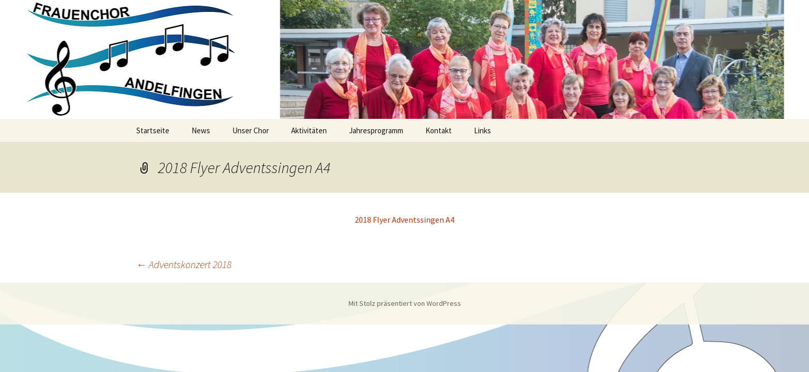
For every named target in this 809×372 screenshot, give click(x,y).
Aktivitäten (309, 130)
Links (482, 130)
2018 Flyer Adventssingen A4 (404, 219)
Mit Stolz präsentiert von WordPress (404, 303)
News (201, 130)
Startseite (152, 130)
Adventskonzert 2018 (183, 264)
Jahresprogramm (376, 130)
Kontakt (438, 130)
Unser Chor (250, 130)
